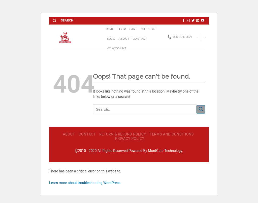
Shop (121, 29)
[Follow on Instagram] (188, 20)
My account (116, 48)
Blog (111, 38)
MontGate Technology (165, 151)
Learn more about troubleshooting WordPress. (85, 183)
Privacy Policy (129, 139)
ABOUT (123, 38)
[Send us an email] (197, 20)
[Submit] (201, 109)
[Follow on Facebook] (183, 20)
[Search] (54, 20)
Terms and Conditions (172, 134)
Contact (140, 38)
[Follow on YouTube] (202, 20)
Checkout (149, 29)
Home (109, 29)
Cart (133, 29)
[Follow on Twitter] (193, 20)
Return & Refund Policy (122, 134)
